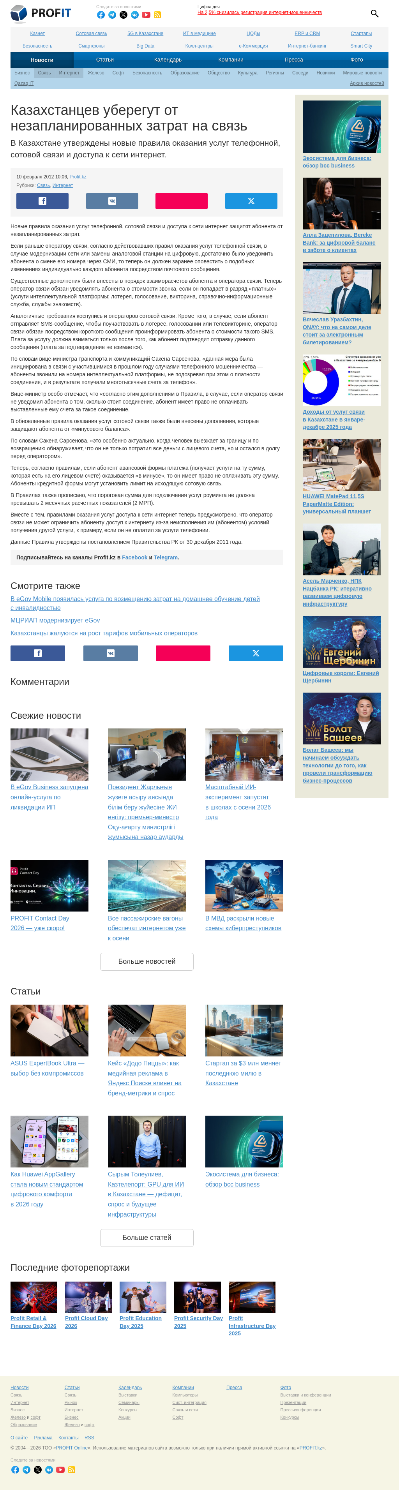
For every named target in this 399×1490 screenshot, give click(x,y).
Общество (219, 73)
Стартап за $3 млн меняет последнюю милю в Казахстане (243, 1073)
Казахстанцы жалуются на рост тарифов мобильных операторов (104, 633)
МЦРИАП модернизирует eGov (55, 620)
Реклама (43, 1438)
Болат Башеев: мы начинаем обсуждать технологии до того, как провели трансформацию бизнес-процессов (338, 765)
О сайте (19, 1438)
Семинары (128, 1402)
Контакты (68, 1438)
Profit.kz (78, 177)
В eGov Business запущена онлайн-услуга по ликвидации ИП (49, 797)
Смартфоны (91, 46)
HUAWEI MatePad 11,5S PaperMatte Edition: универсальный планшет (337, 504)
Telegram (166, 557)
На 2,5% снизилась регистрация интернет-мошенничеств (260, 12)
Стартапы (361, 33)
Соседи (300, 73)
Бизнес (22, 73)
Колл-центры (199, 46)
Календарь (168, 59)
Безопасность (38, 46)
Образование (185, 73)
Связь (44, 73)
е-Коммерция (253, 46)
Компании (230, 59)
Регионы (275, 73)
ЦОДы (253, 33)
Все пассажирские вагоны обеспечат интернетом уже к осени (147, 928)
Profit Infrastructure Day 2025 (252, 1326)
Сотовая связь (91, 33)
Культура (248, 73)
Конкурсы (127, 1409)
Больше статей (146, 1237)
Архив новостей (367, 83)
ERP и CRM (307, 33)
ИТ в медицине (199, 33)
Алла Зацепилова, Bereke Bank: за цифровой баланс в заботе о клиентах (339, 242)
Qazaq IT (24, 83)
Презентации (294, 1402)
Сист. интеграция (190, 1402)
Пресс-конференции (301, 1409)
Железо (96, 73)
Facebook (134, 557)
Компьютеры (185, 1395)
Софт (118, 73)
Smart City (361, 46)
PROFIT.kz (311, 1448)
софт (35, 1417)
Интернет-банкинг (307, 46)
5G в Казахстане (145, 33)
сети (193, 1409)
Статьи (105, 59)
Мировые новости (362, 73)
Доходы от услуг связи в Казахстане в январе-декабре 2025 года (334, 419)
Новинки (326, 73)
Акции (124, 1417)
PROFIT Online (72, 1448)
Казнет (37, 33)
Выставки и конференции (306, 1395)
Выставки (128, 1395)
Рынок (71, 1402)
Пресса (293, 59)
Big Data (145, 46)
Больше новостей (146, 961)
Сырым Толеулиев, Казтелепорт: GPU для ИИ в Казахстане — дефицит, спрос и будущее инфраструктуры (146, 1194)
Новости (41, 60)
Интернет (69, 73)
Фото (357, 59)
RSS (89, 1438)
